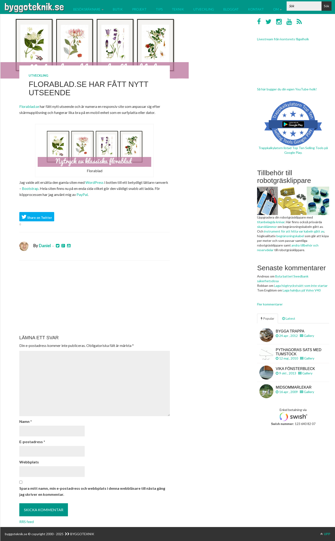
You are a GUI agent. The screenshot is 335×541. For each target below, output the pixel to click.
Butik (118, 9)
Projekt (139, 9)
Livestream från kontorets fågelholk (283, 39)
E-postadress (32, 441)
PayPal (82, 194)
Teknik (178, 9)
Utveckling (203, 9)
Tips (159, 9)
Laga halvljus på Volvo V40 (302, 290)
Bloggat (231, 9)
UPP (325, 534)
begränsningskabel (290, 236)
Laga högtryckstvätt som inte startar (301, 286)
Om (277, 9)
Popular (267, 318)
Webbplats (29, 462)
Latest (288, 318)
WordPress (94, 182)
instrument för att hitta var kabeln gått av (294, 231)
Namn (25, 421)
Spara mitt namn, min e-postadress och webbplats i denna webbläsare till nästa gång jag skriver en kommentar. (92, 491)
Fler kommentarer (270, 304)
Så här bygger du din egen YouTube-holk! (287, 89)
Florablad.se (29, 106)
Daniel (45, 245)
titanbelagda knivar (271, 222)
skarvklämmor (267, 227)
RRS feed (26, 521)
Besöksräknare (88, 9)
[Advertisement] (94, 297)
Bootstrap (30, 188)
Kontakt (256, 9)
